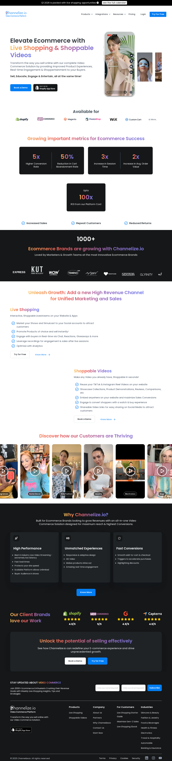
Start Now (98, 732)
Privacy (113, 758)
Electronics (146, 732)
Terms (102, 758)
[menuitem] (16, 14)
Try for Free (20, 354)
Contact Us (98, 727)
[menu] (86, 14)
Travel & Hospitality (150, 738)
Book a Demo (21, 87)
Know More (42, 354)
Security (136, 758)
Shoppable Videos (78, 717)
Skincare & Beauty (150, 712)
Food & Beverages (150, 722)
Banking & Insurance (151, 748)
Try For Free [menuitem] (158, 14)
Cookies (124, 758)
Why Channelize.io (102, 722)
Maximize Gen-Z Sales (128, 721)
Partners (97, 717)
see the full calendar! (114, 2)
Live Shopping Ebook (127, 726)
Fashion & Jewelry (150, 717)
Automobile (146, 743)
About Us (97, 712)
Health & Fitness (149, 727)
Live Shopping (75, 712)
